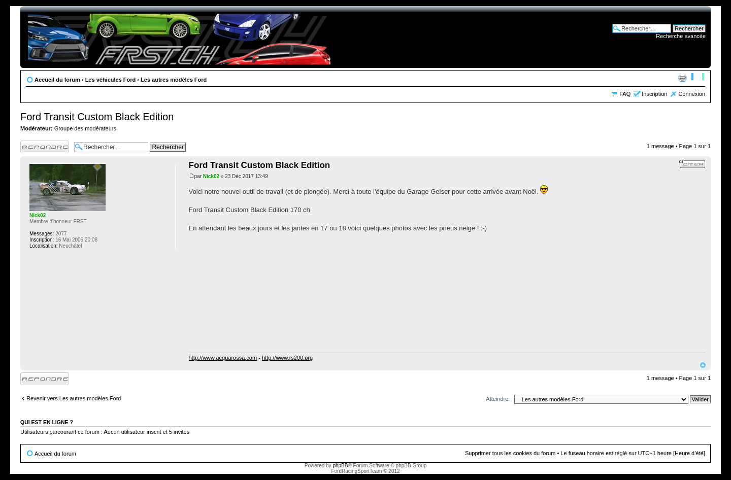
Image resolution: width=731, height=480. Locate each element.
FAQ (624, 94)
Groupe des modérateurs (85, 128)
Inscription (654, 94)
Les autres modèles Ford (174, 80)
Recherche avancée (681, 36)
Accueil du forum (57, 80)
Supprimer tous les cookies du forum (510, 453)
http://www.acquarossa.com (223, 358)
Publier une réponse (44, 147)
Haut (703, 365)
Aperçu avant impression (682, 77)
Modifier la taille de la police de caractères (697, 77)
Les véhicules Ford (110, 80)
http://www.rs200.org (287, 358)
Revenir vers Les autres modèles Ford (73, 398)
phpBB (340, 465)
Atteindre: (498, 399)
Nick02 (211, 176)
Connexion (691, 94)
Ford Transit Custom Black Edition (97, 116)
